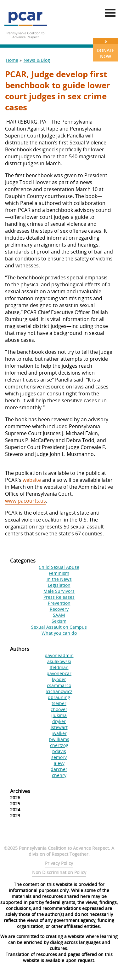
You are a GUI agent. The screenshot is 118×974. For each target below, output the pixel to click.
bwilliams (59, 739)
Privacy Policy (59, 863)
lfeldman (59, 667)
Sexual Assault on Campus (59, 627)
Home (12, 60)
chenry (59, 775)
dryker (59, 721)
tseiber (59, 703)
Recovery (59, 609)
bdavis (59, 751)
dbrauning (59, 697)
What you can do (59, 633)
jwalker (59, 733)
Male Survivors (59, 591)
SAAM (59, 615)
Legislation (59, 585)
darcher (59, 769)
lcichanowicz (59, 691)
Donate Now (105, 48)
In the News (59, 579)
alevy (59, 763)
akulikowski (59, 661)
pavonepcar (59, 673)
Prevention (59, 603)
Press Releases (59, 597)
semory (59, 757)
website (32, 479)
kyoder (59, 679)
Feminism (59, 573)
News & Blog (37, 60)
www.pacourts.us (25, 500)
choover (59, 709)
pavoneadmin (59, 655)
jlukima (59, 715)
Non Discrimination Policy (59, 872)
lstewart (59, 727)
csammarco (59, 685)
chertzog (59, 745)
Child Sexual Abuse (59, 567)
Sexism (59, 621)
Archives (20, 791)
